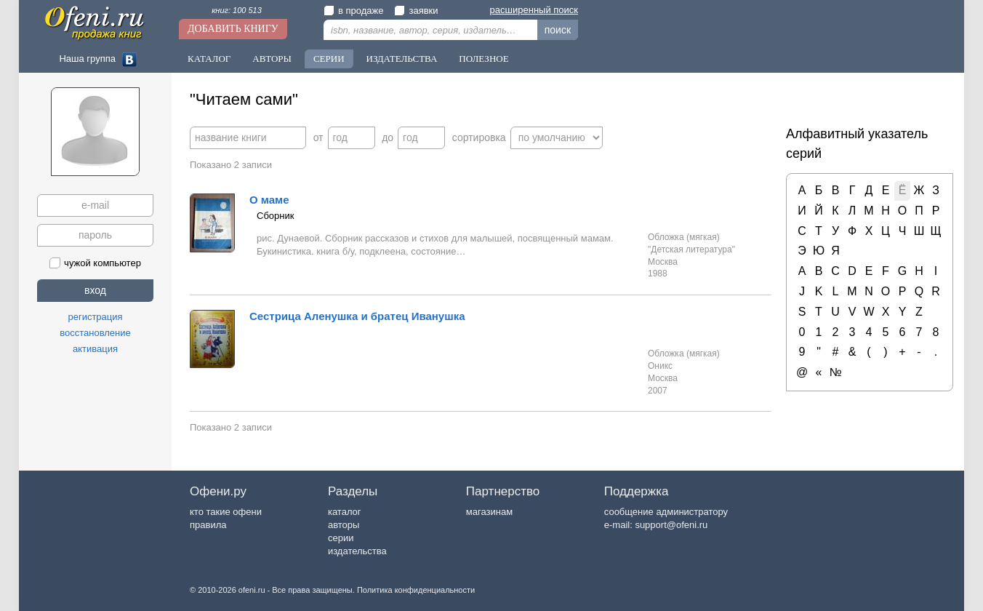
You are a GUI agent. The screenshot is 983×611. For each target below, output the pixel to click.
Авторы (272, 58)
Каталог (209, 58)
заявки (416, 10)
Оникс (660, 366)
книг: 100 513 (237, 10)
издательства (357, 551)
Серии (329, 58)
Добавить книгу (233, 28)
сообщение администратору (666, 511)
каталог (344, 511)
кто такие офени (226, 511)
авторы (343, 524)
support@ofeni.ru (671, 524)
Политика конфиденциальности (416, 590)
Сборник (275, 215)
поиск (558, 30)
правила (208, 524)
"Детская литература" (691, 249)
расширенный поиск (534, 9)
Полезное (483, 58)
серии (340, 537)
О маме (269, 199)
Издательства (402, 58)
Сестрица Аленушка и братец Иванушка (357, 316)
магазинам (489, 511)
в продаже (353, 10)
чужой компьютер (95, 262)
